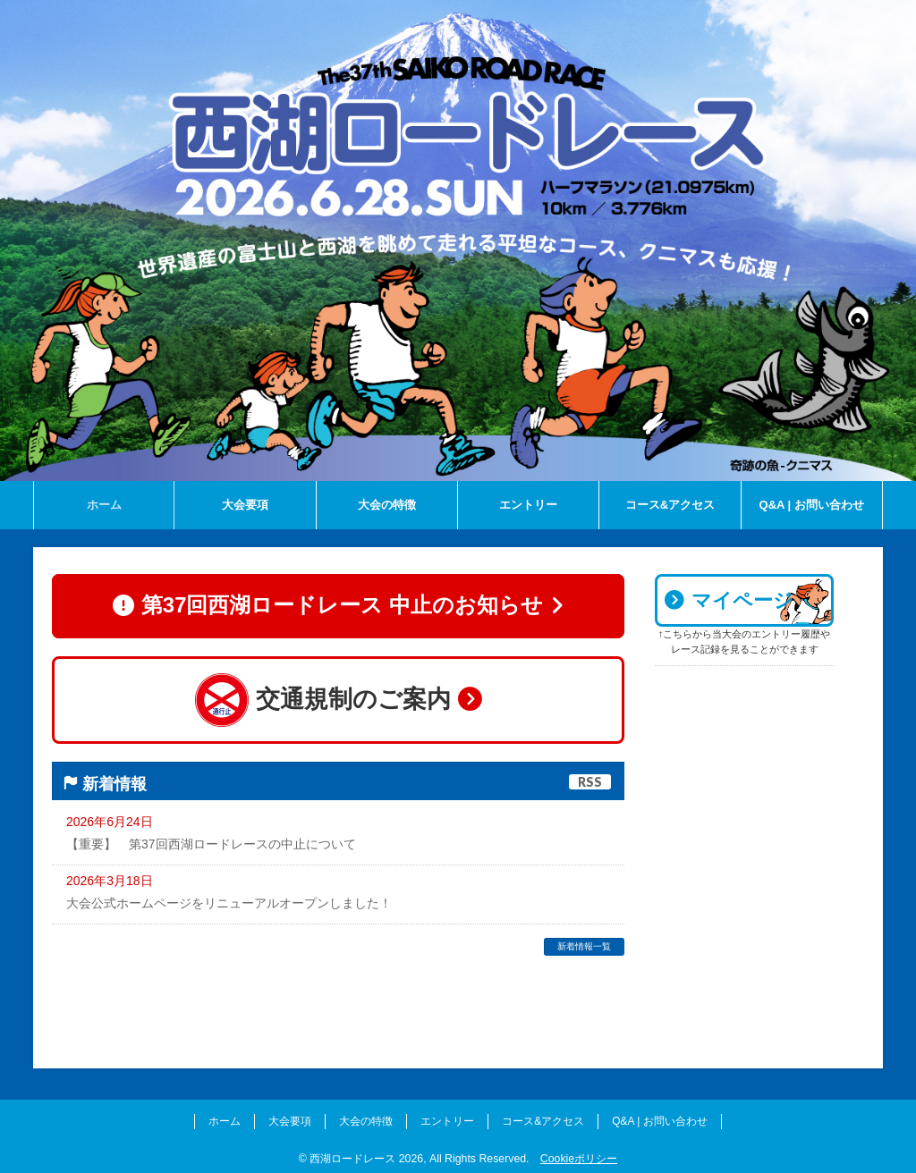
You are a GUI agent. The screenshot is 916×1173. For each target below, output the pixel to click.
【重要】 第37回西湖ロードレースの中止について (211, 844)
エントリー (447, 1117)
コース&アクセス (543, 1117)
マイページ (729, 600)
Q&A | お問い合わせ (659, 1117)
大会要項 (289, 1117)
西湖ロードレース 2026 (366, 1154)
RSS (590, 782)
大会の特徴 (366, 1117)
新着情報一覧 (584, 947)
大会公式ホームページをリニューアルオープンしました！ (229, 903)
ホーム (224, 1117)
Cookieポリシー (578, 1154)
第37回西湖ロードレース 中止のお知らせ (338, 607)
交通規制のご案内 (338, 700)
